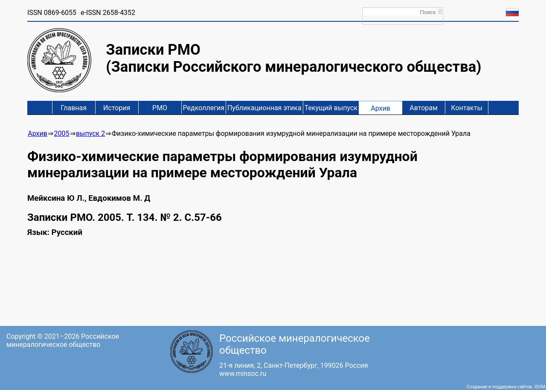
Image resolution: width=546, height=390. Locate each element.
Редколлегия (203, 108)
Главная (74, 108)
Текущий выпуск (331, 108)
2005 (61, 133)
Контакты (466, 108)
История (116, 108)
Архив (380, 108)
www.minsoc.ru (242, 373)
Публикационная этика (264, 108)
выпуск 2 (90, 133)
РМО (159, 108)
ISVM (539, 387)
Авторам (424, 108)
